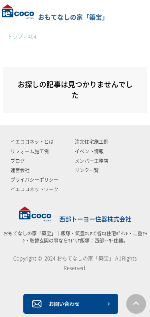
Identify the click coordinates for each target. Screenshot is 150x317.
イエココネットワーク (34, 189)
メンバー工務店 (91, 160)
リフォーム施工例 (29, 151)
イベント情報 (89, 151)
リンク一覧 (87, 170)
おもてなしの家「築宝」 (55, 17)
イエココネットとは (32, 141)
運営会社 (20, 170)
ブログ (17, 160)
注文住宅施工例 (91, 141)
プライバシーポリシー (34, 179)
